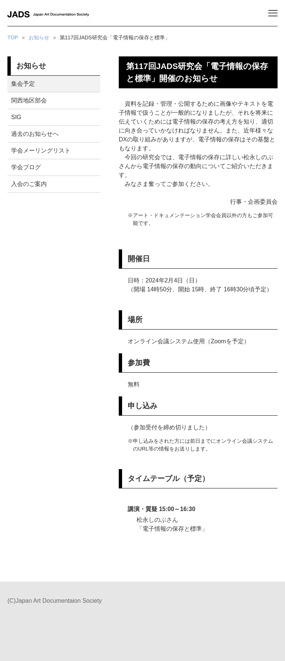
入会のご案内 (29, 184)
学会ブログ (26, 167)
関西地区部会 (29, 100)
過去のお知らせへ (35, 134)
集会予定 (23, 84)
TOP (12, 37)
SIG (16, 117)
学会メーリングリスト (41, 150)
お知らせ (39, 37)
